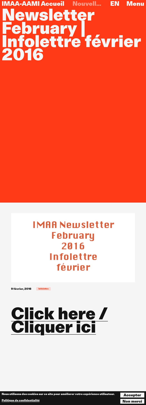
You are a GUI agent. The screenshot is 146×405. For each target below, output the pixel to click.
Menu (135, 4)
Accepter (132, 395)
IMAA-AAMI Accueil (33, 4)
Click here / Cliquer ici (59, 320)
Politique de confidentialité (21, 400)
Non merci (132, 401)
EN (114, 4)
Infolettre (43, 288)
